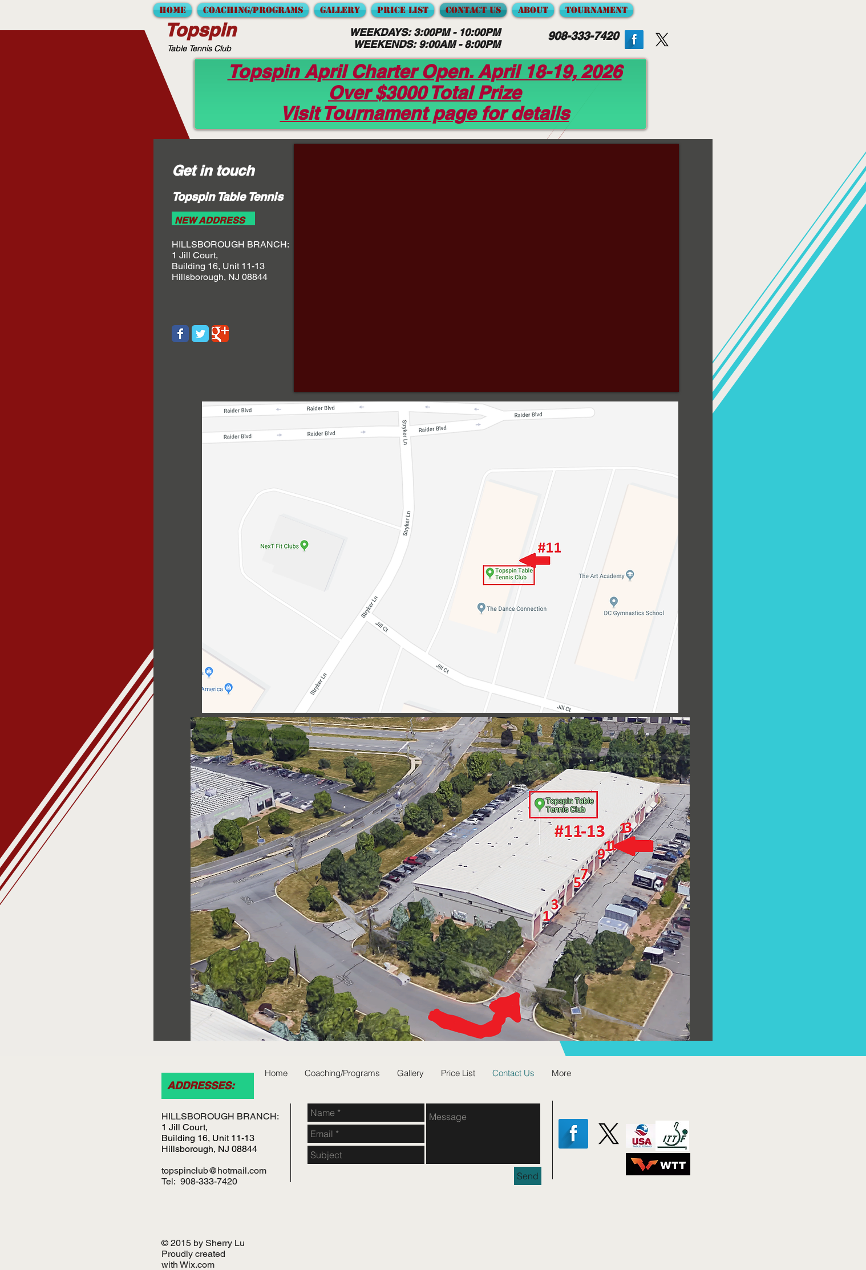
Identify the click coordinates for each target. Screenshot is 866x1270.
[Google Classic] (220, 333)
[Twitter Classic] (200, 333)
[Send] (527, 1176)
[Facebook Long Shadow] (634, 39)
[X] (609, 1134)
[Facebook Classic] (180, 333)
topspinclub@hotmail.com (213, 1170)
